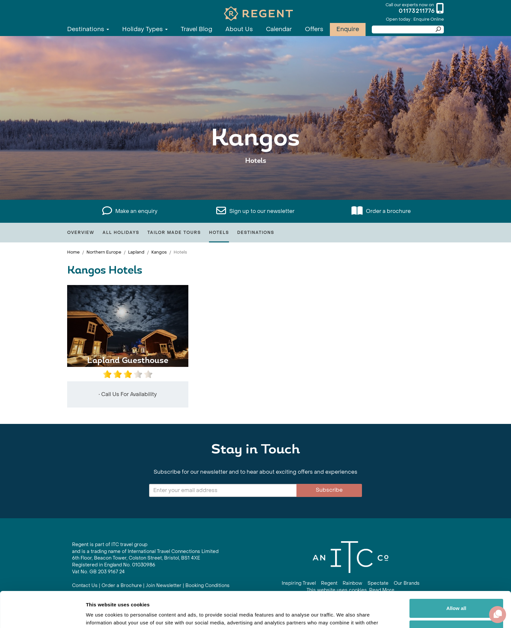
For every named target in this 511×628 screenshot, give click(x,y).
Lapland (136, 252)
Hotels (219, 232)
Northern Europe (103, 252)
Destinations (88, 29)
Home (73, 252)
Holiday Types (145, 29)
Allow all (456, 575)
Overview (80, 232)
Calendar (279, 29)
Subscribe (329, 489)
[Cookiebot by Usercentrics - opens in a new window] (42, 615)
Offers (314, 29)
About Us (239, 29)
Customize (456, 596)
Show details (101, 615)
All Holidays (121, 232)
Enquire (347, 29)
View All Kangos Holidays (255, 181)
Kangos (159, 252)
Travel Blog (196, 29)
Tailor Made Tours (174, 232)
